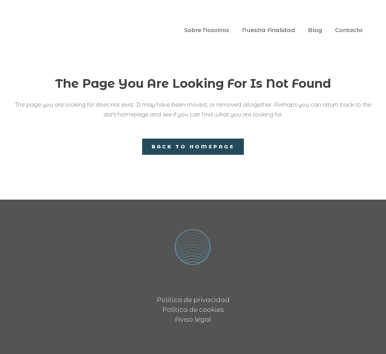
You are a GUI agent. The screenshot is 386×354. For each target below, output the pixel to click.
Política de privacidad (193, 300)
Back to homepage (193, 146)
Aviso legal (193, 319)
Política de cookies (193, 309)
